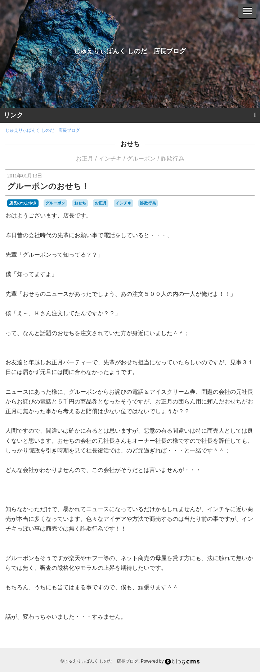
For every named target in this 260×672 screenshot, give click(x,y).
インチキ (110, 158)
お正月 (84, 158)
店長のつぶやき (23, 203)
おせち (130, 144)
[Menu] (247, 11)
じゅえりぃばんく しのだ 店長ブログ (130, 51)
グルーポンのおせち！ (48, 186)
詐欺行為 (172, 158)
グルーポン (141, 158)
